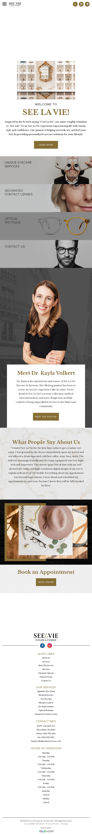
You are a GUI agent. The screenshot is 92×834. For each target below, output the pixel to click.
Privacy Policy (52, 824)
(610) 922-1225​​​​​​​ (49, 733)
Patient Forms (46, 677)
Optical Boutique (46, 710)
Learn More (46, 144)
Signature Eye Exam (46, 691)
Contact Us (46, 681)
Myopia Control (46, 703)
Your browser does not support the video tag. (46, 31)
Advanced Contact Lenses (46, 714)
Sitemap (64, 824)
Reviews (46, 669)
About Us (46, 658)
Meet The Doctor (46, 665)
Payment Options (46, 673)
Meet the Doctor (46, 416)
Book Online (46, 582)
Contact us (15, 246)
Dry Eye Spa (46, 699)
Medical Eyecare (46, 695)
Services (46, 662)
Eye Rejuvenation (46, 706)
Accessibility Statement (34, 824)
